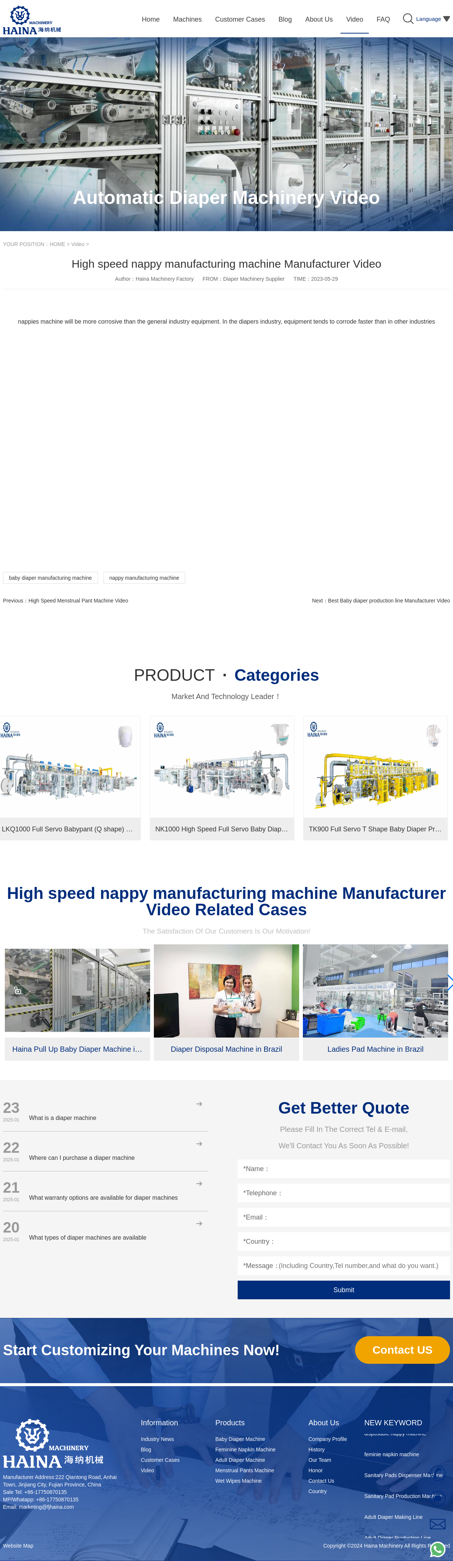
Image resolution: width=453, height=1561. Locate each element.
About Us (323, 1423)
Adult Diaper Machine (240, 1460)
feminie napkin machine (391, 1456)
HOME (57, 244)
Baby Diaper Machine (240, 1439)
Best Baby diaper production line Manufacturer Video (389, 601)
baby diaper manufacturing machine (50, 578)
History (316, 1450)
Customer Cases (160, 1460)
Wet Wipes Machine (238, 1481)
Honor (315, 1470)
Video (78, 244)
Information (159, 1423)
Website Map (18, 1546)
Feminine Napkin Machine (245, 1450)
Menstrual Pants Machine (244, 1470)
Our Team (319, 1460)
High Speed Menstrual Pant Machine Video (78, 601)
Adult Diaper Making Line (393, 1518)
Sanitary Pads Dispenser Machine (403, 1477)
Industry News (157, 1439)
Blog (146, 1450)
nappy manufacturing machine (145, 578)
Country (317, 1491)
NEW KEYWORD (393, 1423)
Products (230, 1423)
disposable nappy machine (395, 1435)
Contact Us (321, 1481)
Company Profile (327, 1439)
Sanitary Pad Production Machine (403, 1498)
